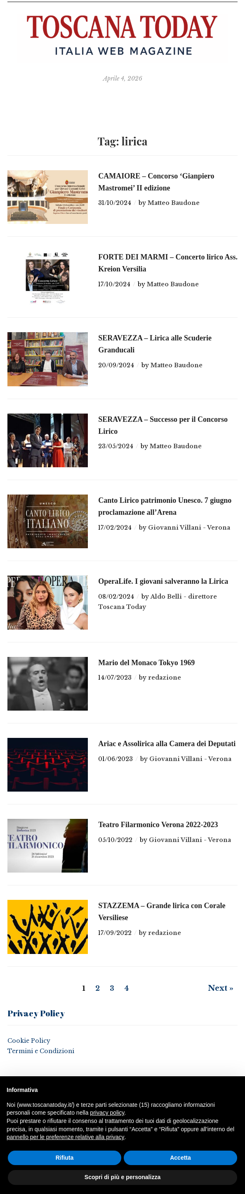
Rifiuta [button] (65, 1157)
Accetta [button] (180, 1157)
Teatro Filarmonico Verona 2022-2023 (158, 825)
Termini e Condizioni (40, 1051)
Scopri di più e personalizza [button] (122, 1177)
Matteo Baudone (174, 203)
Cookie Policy (28, 1040)
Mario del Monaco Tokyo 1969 (146, 663)
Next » (220, 988)
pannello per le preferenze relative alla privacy (66, 1137)
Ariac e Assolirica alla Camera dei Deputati (167, 744)
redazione (164, 677)
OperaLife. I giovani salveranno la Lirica (163, 581)
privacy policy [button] (107, 1112)
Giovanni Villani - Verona (189, 527)
